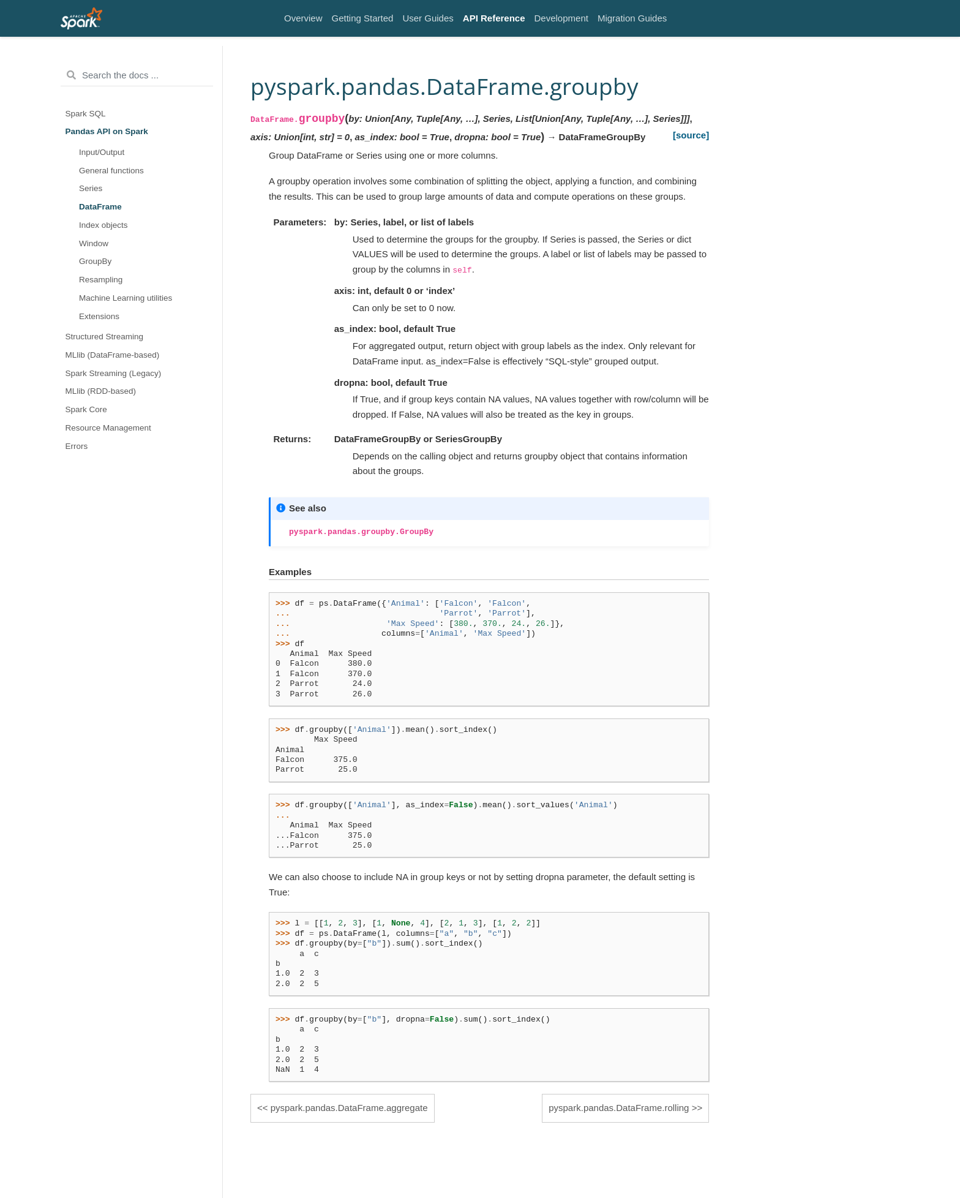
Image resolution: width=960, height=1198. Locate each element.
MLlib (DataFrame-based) (113, 355)
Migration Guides (632, 18)
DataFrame (100, 206)
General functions (111, 170)
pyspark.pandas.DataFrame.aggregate (349, 1107)
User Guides (427, 18)
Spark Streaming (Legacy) (114, 373)
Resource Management (108, 427)
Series (90, 188)
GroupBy (95, 261)
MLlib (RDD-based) (101, 391)
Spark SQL (86, 113)
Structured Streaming (105, 336)
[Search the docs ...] (137, 75)
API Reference (494, 18)
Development (561, 18)
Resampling (100, 279)
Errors (77, 446)
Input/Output (101, 152)
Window (93, 243)
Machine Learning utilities (125, 298)
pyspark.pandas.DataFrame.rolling (619, 1107)
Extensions (99, 316)
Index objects (103, 225)
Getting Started (363, 18)
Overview (303, 18)
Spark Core (86, 409)
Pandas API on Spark (107, 131)
